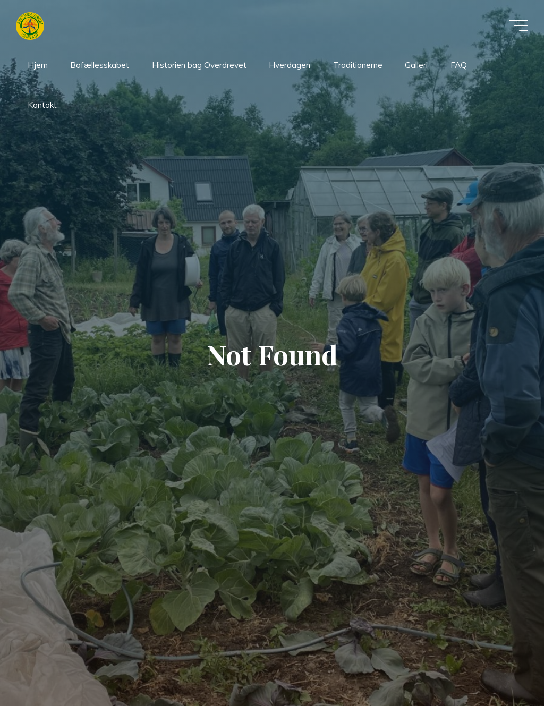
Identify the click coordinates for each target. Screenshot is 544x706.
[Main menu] (518, 25)
